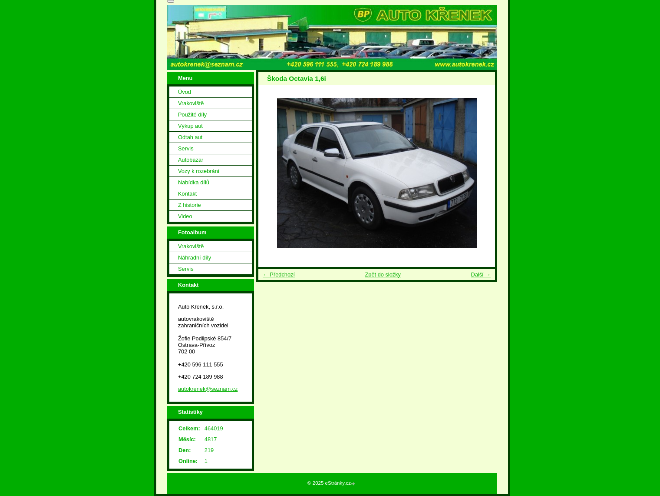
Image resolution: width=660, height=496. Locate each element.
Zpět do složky (383, 274)
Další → (481, 274)
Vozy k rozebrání (198, 171)
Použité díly (192, 114)
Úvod (184, 92)
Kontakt (187, 193)
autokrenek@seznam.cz (208, 389)
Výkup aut (190, 126)
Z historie (189, 205)
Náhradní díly (194, 257)
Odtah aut (190, 137)
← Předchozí (279, 274)
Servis (186, 148)
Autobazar (190, 159)
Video (185, 216)
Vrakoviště (191, 103)
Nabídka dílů (193, 182)
